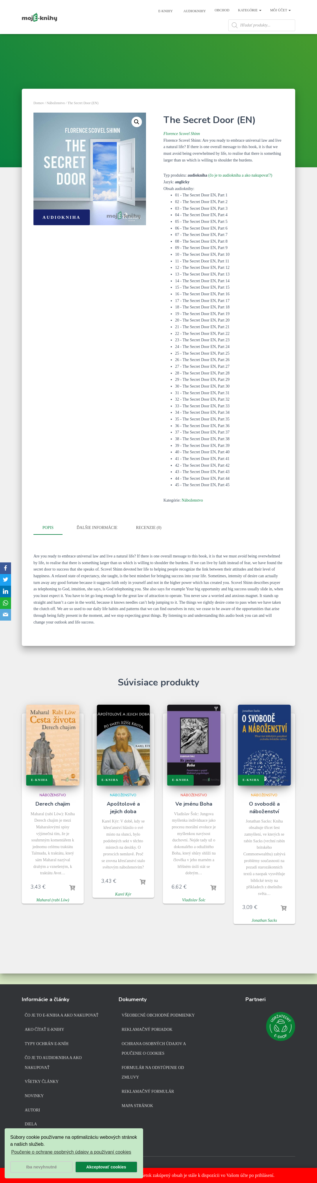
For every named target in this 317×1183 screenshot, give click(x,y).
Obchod (222, 10)
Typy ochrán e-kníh (46, 1044)
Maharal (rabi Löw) (52, 912)
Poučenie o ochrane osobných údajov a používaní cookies (71, 1152)
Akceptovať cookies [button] (106, 1167)
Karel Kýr (123, 906)
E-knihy (165, 11)
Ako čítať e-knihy (44, 1031)
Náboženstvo (56, 116)
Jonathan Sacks (264, 932)
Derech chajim (52, 815)
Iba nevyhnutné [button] (41, 1167)
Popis (48, 540)
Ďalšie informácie (97, 540)
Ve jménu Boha (193, 815)
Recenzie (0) (148, 540)
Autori (32, 1111)
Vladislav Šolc (194, 912)
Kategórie (249, 10)
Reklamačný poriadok (147, 1031)
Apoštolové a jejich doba (123, 819)
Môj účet (280, 10)
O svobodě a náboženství (264, 819)
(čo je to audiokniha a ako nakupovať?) (240, 188)
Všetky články (42, 1083)
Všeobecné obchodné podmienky (158, 1016)
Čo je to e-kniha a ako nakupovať (62, 1016)
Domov (38, 116)
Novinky (34, 1097)
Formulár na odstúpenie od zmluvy (153, 1073)
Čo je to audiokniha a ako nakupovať (53, 1064)
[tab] (52, 541)
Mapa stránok (137, 1106)
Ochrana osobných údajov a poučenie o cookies (154, 1049)
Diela (31, 1125)
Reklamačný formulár (148, 1092)
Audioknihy (194, 11)
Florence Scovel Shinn (181, 146)
